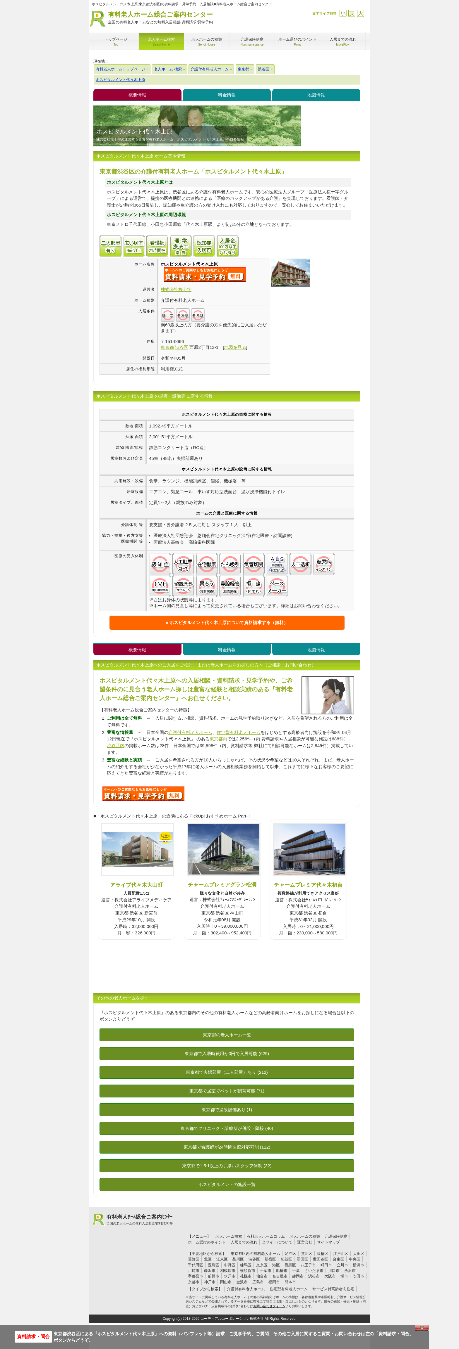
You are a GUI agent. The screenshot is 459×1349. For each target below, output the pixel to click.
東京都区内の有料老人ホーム (255, 1253)
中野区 (229, 1265)
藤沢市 (209, 1270)
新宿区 (270, 1259)
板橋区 (322, 1253)
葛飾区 (193, 1259)
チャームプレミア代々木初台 (308, 885)
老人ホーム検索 (228, 1236)
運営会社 (304, 1242)
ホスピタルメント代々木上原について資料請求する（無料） (228, 622)
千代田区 (195, 1265)
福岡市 (274, 1282)
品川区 (238, 1259)
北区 (208, 1259)
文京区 (262, 1265)
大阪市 (330, 1276)
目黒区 (290, 1265)
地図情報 (316, 94)
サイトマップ (328, 1242)
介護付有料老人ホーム (190, 732)
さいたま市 (313, 1270)
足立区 (290, 1253)
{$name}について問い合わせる (205, 274)
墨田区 (302, 1259)
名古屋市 (279, 1276)
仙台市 (262, 1276)
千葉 (296, 1270)
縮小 (343, 13)
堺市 (344, 1276)
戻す (351, 13)
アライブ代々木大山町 (136, 885)
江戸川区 (340, 1253)
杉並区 (286, 1259)
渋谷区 (254, 1259)
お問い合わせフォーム (269, 1306)
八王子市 (308, 1265)
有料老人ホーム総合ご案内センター (160, 18)
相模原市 (227, 1270)
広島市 (258, 1282)
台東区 (338, 1259)
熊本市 (290, 1282)
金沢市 (242, 1282)
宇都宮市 (195, 1276)
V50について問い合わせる (143, 793)
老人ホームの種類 (305, 1236)
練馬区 (245, 1265)
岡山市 (226, 1282)
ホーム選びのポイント (207, 1242)
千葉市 (265, 1270)
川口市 (334, 1270)
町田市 (326, 1265)
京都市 (193, 1282)
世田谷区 (320, 1259)
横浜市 (358, 1265)
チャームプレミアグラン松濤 (222, 885)
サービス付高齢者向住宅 (333, 1289)
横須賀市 (247, 1270)
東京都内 (218, 738)
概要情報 (137, 94)
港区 (276, 1265)
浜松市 (314, 1276)
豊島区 (213, 1265)
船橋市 (281, 1270)
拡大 (360, 13)
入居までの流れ (244, 1242)
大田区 (358, 1253)
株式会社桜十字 (176, 289)
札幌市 (245, 1276)
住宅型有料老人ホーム (239, 732)
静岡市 (298, 1276)
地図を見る (235, 347)
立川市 (342, 1265)
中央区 (354, 1259)
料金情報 (227, 94)
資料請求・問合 (33, 1336)
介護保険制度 (336, 1236)
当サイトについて (277, 1242)
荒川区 (306, 1253)
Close (422, 1328)
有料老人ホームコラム (266, 1236)
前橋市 (213, 1276)
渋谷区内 (115, 745)
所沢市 (350, 1270)
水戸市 (229, 1276)
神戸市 (209, 1282)
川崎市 (193, 1270)
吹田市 (358, 1276)
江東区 (222, 1259)
